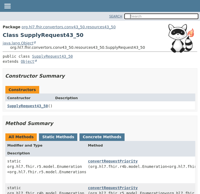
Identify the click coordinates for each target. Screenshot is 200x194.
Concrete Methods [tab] (102, 137)
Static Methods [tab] (58, 137)
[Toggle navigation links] (7, 6)
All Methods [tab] (21, 137)
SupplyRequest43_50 (52, 56)
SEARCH (115, 16)
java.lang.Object (18, 43)
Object (27, 61)
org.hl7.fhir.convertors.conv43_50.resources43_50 (68, 27)
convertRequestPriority (112, 161)
